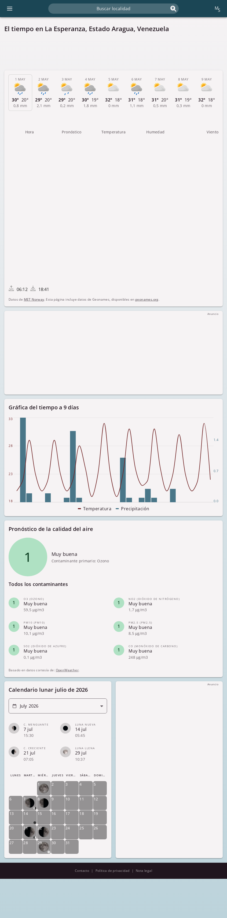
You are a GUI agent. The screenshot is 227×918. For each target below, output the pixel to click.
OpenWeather (67, 670)
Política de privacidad (113, 870)
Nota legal (144, 870)
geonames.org (147, 299)
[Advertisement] (113, 51)
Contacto (82, 870)
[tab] (20, 93)
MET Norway (34, 299)
